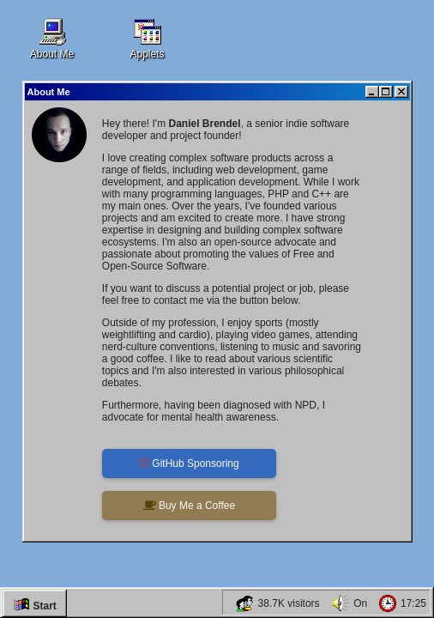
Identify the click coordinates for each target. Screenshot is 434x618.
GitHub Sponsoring (189, 463)
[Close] (401, 92)
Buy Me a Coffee (189, 506)
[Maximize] (386, 92)
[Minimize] (372, 92)
